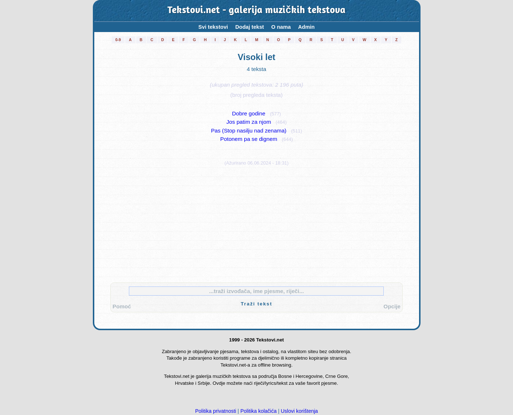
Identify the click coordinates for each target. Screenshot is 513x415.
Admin (306, 27)
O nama (281, 27)
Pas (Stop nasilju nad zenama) (248, 130)
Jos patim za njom (248, 122)
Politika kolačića (258, 411)
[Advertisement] (256, 222)
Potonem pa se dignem (248, 139)
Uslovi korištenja (299, 411)
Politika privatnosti (215, 411)
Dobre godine (248, 113)
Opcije (391, 306)
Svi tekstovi (213, 27)
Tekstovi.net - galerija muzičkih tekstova (256, 11)
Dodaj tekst (249, 27)
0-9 (118, 39)
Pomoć (122, 306)
